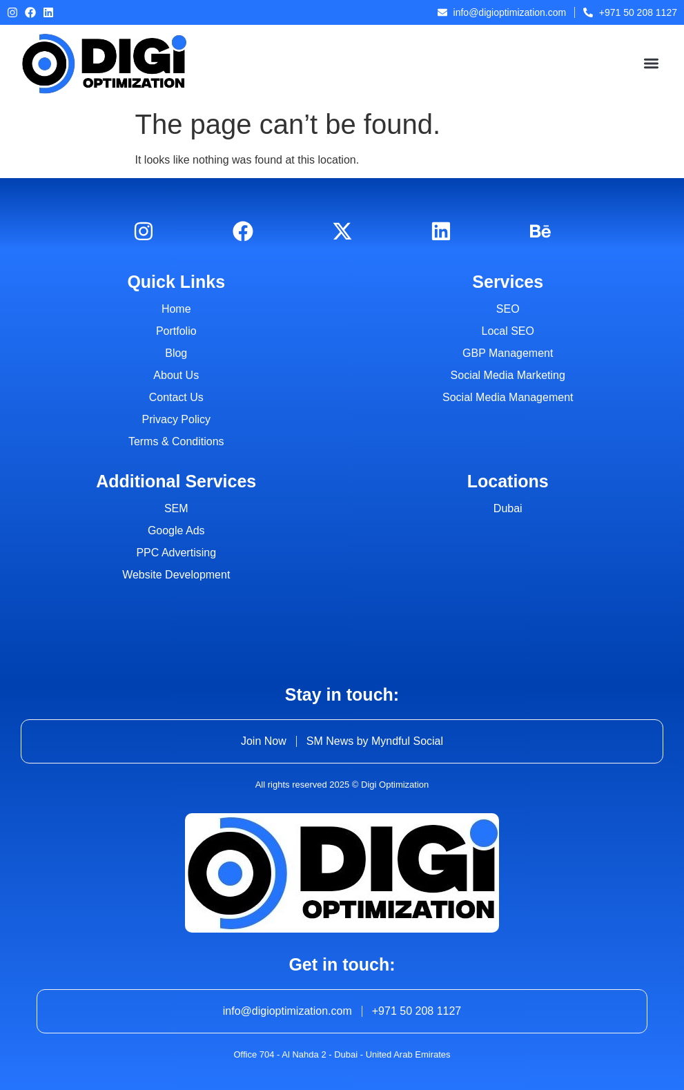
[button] (652, 64)
